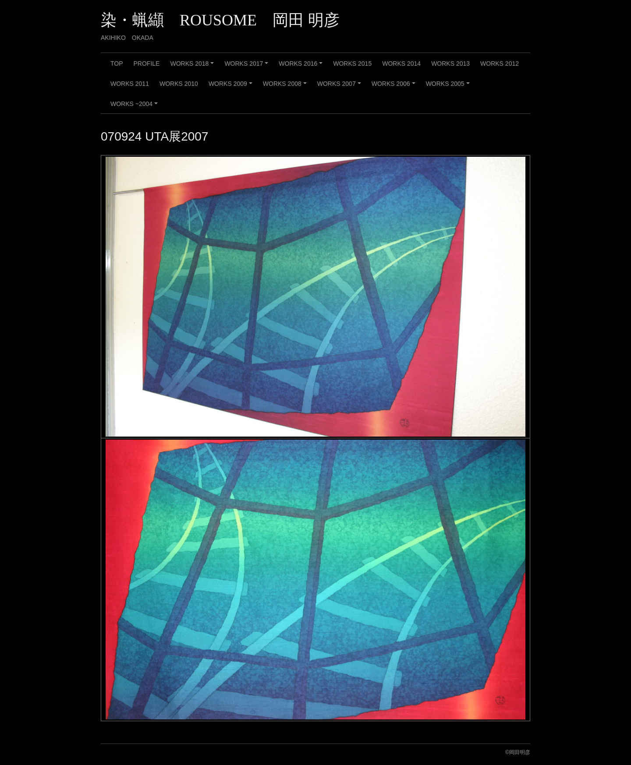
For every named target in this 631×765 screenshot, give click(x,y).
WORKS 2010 (179, 83)
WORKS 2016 (302, 66)
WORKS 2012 (499, 63)
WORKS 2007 (340, 86)
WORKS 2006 (395, 86)
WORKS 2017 (247, 66)
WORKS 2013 (450, 63)
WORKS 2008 (286, 86)
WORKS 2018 (193, 66)
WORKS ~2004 (135, 106)
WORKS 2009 (232, 86)
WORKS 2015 (352, 63)
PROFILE (147, 63)
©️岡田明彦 (517, 752)
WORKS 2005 (449, 86)
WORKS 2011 (129, 83)
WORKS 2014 (401, 63)
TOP (116, 63)
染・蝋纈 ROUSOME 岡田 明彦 (220, 20)
